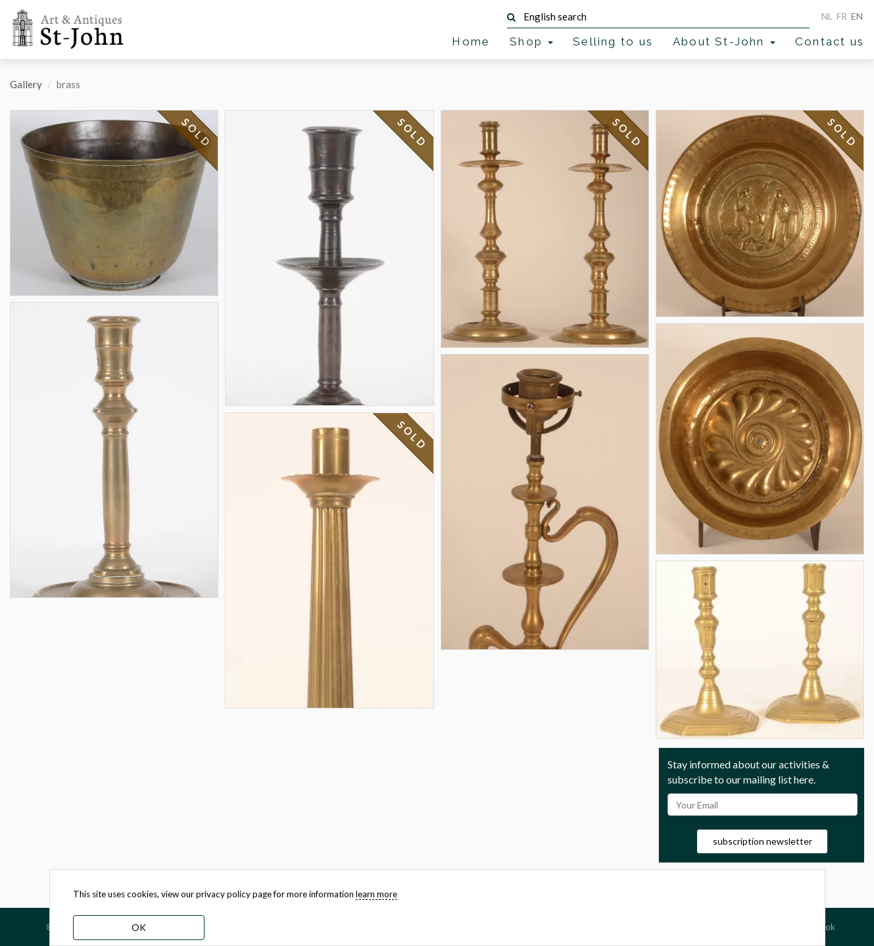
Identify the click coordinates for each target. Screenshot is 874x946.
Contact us (829, 41)
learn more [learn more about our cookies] (376, 894)
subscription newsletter (762, 841)
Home (471, 41)
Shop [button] (531, 41)
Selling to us (613, 41)
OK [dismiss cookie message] (139, 927)
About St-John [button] (724, 41)
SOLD (197, 133)
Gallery (26, 84)
